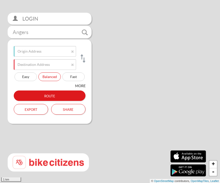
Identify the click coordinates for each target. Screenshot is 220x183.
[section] (110, 91)
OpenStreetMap (164, 180)
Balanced (49, 76)
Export (31, 109)
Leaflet (214, 180)
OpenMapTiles (200, 180)
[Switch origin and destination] (82, 58)
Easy (25, 76)
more (80, 86)
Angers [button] (50, 32)
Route (49, 95)
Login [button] (25, 19)
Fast (73, 76)
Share (68, 109)
